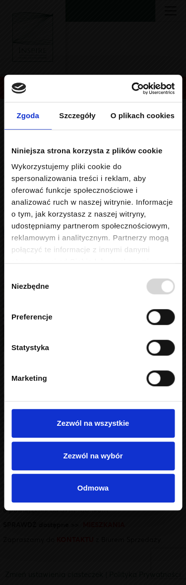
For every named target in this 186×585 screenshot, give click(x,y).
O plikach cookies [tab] (143, 115)
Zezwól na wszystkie (93, 423)
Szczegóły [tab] (77, 115)
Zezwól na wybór (93, 455)
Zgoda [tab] (27, 115)
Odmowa (93, 488)
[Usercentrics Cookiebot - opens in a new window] (132, 88)
